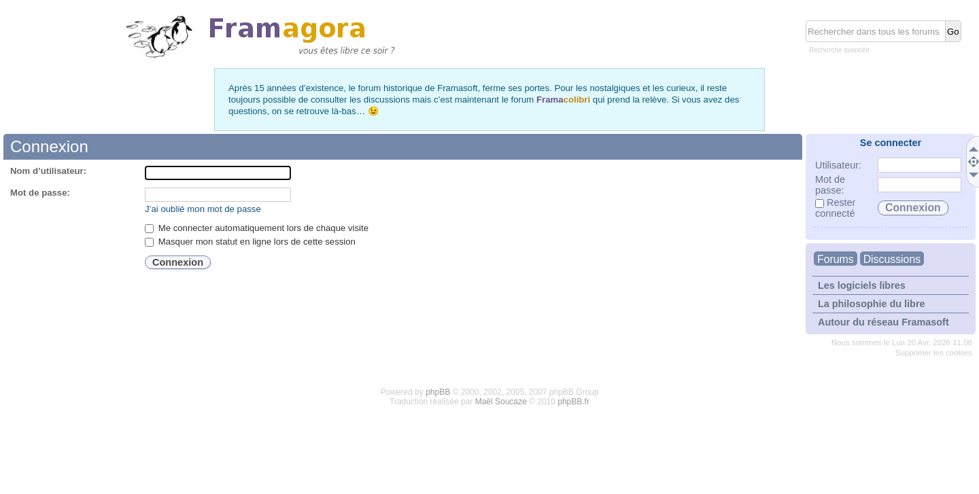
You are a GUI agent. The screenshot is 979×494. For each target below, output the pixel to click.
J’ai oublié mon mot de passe (203, 209)
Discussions (892, 259)
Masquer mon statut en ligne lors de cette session (250, 241)
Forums (835, 259)
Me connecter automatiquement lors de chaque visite (256, 228)
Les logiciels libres (862, 285)
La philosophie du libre (871, 303)
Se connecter (890, 142)
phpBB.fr (573, 401)
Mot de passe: (40, 193)
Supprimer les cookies (933, 353)
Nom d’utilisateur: (48, 171)
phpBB (438, 392)
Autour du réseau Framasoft (883, 322)
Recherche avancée (839, 50)
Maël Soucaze (501, 401)
